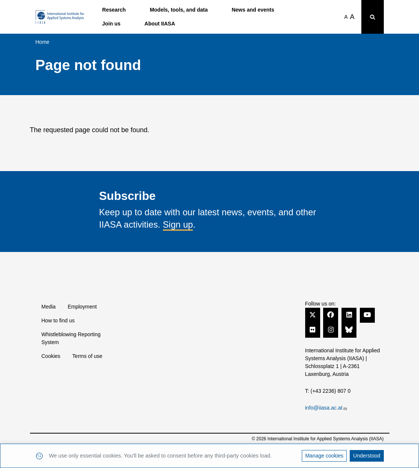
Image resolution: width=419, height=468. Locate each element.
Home (42, 42)
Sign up (178, 224)
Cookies (51, 356)
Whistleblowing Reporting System (71, 338)
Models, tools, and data (179, 10)
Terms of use (87, 356)
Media (49, 307)
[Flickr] (312, 329)
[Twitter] (312, 314)
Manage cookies (324, 456)
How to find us (58, 320)
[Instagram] (330, 329)
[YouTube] (367, 314)
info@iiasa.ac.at (326, 408)
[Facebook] (330, 314)
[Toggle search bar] (372, 17)
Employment (82, 307)
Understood (366, 456)
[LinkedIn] (348, 314)
